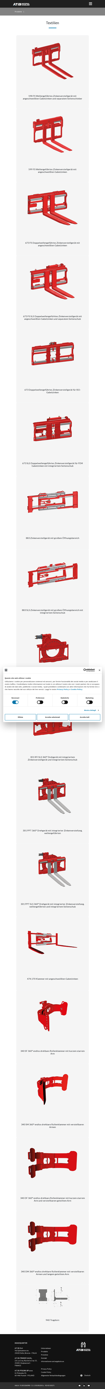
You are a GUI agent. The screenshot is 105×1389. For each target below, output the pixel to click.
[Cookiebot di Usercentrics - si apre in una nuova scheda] (85, 670)
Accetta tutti (84, 717)
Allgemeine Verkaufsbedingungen (53, 1375)
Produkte (44, 1351)
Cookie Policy (76, 689)
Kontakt (44, 1358)
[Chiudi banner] (99, 670)
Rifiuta (20, 717)
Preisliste (44, 1355)
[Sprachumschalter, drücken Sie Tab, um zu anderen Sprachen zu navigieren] (82, 1375)
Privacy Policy (63, 689)
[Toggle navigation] (90, 4)
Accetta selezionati (52, 717)
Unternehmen (46, 1348)
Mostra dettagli (90, 710)
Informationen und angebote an (52, 1361)
